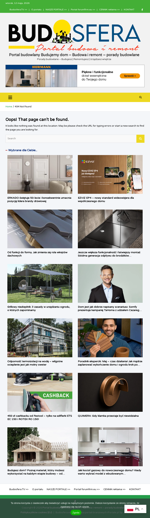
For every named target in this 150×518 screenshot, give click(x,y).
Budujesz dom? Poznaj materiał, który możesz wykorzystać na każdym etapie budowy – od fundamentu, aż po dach (35, 474)
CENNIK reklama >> (109, 9)
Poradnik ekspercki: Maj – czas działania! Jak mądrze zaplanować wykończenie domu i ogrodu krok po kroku (110, 365)
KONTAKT (129, 9)
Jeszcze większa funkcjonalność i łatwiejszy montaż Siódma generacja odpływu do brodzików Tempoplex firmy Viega (109, 256)
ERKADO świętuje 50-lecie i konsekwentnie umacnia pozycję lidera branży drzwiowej (39, 199)
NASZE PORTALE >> (56, 9)
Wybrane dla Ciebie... (22, 150)
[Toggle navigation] (10, 97)
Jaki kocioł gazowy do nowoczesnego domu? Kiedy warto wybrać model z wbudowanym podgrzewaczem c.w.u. (109, 474)
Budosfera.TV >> (18, 9)
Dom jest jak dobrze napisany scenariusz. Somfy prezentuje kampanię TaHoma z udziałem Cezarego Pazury (109, 310)
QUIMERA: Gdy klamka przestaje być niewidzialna (108, 415)
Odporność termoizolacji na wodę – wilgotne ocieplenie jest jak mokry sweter (35, 363)
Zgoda (75, 512)
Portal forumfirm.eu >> (83, 9)
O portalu (36, 9)
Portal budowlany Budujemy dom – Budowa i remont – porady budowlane (74, 55)
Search (140, 139)
